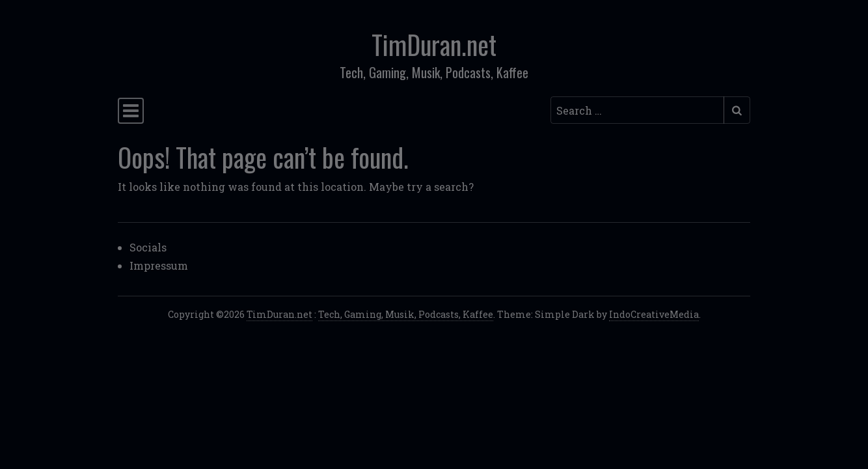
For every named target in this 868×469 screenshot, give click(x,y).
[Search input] (637, 110)
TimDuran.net (434, 44)
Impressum (158, 265)
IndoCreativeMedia (654, 314)
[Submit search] (737, 110)
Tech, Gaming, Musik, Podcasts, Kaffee (405, 314)
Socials (148, 247)
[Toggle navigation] (131, 111)
